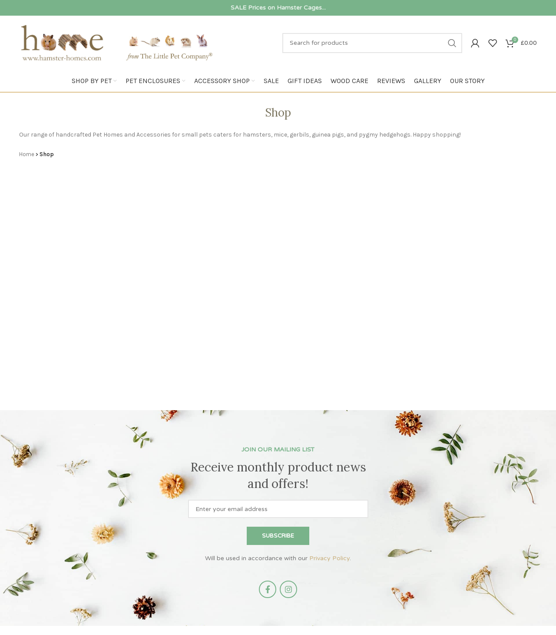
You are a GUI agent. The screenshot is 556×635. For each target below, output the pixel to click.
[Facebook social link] (267, 589)
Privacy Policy (329, 558)
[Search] (372, 43)
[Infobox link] (278, 8)
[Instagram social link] (288, 589)
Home (26, 154)
